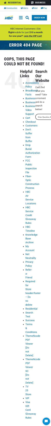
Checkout (30, 121)
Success (30, 320)
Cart (27, 117)
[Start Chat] (46, 421)
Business (30, 98)
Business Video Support (30, 110)
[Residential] (13, 2)
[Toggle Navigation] (20, 17)
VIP (27, 398)
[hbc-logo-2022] (8, 16)
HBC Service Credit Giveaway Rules (30, 215)
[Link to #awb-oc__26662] (27, 17)
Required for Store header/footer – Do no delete (33, 293)
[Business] (38, 2)
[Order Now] (39, 17)
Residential (31, 308)
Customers (31, 125)
